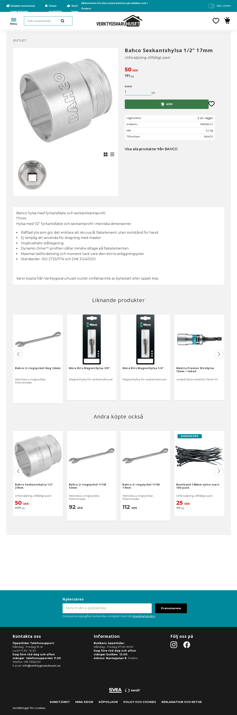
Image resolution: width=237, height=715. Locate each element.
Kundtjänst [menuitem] (60, 702)
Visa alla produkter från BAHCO (151, 149)
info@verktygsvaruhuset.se (42, 665)
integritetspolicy (143, 616)
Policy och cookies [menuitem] (139, 702)
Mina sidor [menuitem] (84, 702)
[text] (174, 70)
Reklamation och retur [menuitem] (181, 702)
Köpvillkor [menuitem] (108, 702)
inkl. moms (224, 5)
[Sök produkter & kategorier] (48, 20)
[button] (216, 21)
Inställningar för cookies (29, 708)
